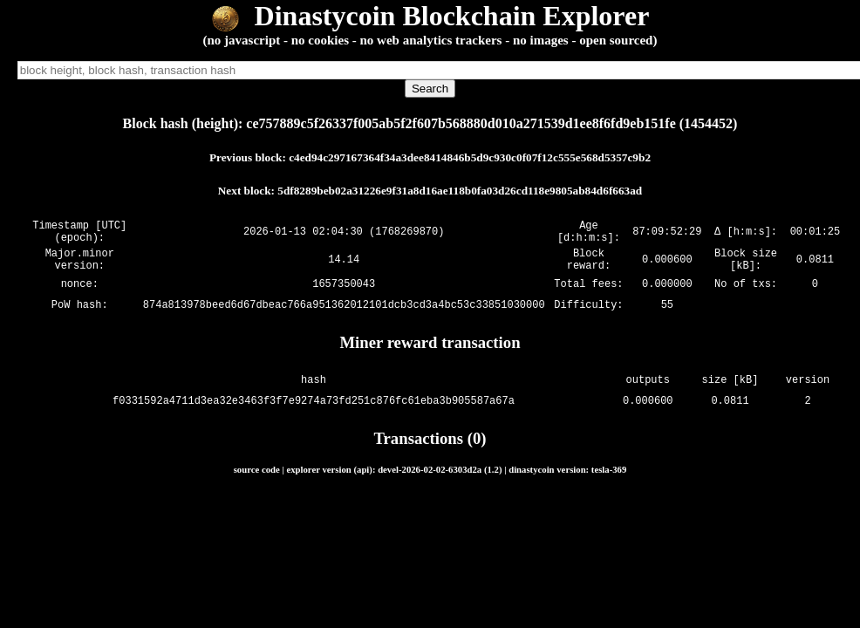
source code (257, 479)
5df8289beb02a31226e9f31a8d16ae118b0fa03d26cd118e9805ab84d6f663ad (459, 190)
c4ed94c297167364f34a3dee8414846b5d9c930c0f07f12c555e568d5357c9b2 (470, 157)
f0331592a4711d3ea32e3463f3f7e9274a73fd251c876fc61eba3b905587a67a (314, 411)
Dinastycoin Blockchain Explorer (430, 15)
